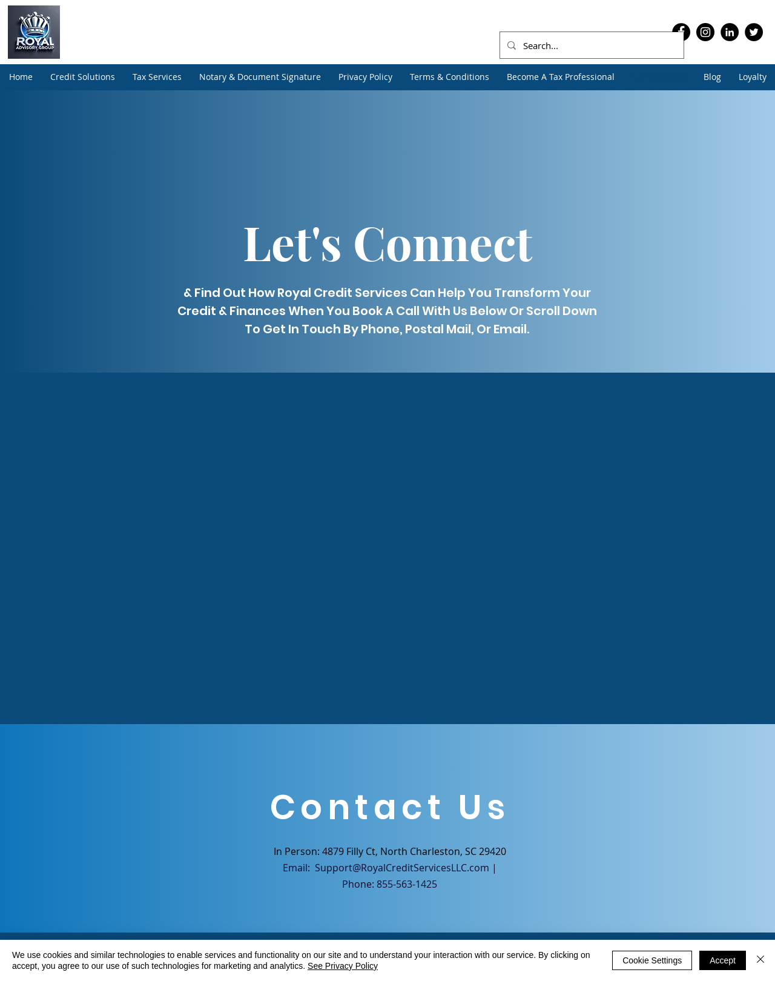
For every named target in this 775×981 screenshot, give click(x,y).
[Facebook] (619, 949)
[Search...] (590, 45)
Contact (156, 963)
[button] (82, 77)
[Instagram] (705, 32)
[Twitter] (754, 32)
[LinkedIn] (730, 32)
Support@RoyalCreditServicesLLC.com (402, 867)
